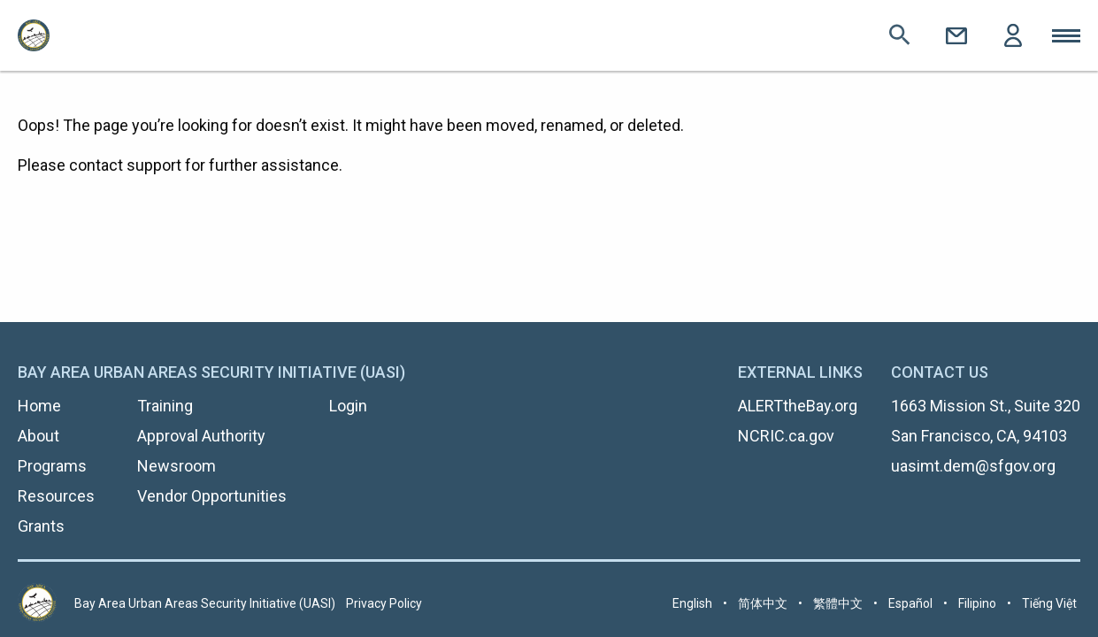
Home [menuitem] (39, 405)
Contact (956, 35)
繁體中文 (838, 603)
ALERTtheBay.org (797, 405)
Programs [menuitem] (52, 466)
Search (900, 35)
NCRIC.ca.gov (786, 435)
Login (1013, 35)
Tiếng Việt (1049, 603)
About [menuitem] (38, 435)
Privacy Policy (384, 603)
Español (910, 603)
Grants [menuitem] (41, 526)
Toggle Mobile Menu (1066, 35)
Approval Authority (201, 435)
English (692, 603)
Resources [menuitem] (56, 496)
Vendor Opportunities (212, 496)
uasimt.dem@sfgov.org (973, 466)
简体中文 (762, 603)
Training (165, 405)
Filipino (977, 603)
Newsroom (176, 466)
